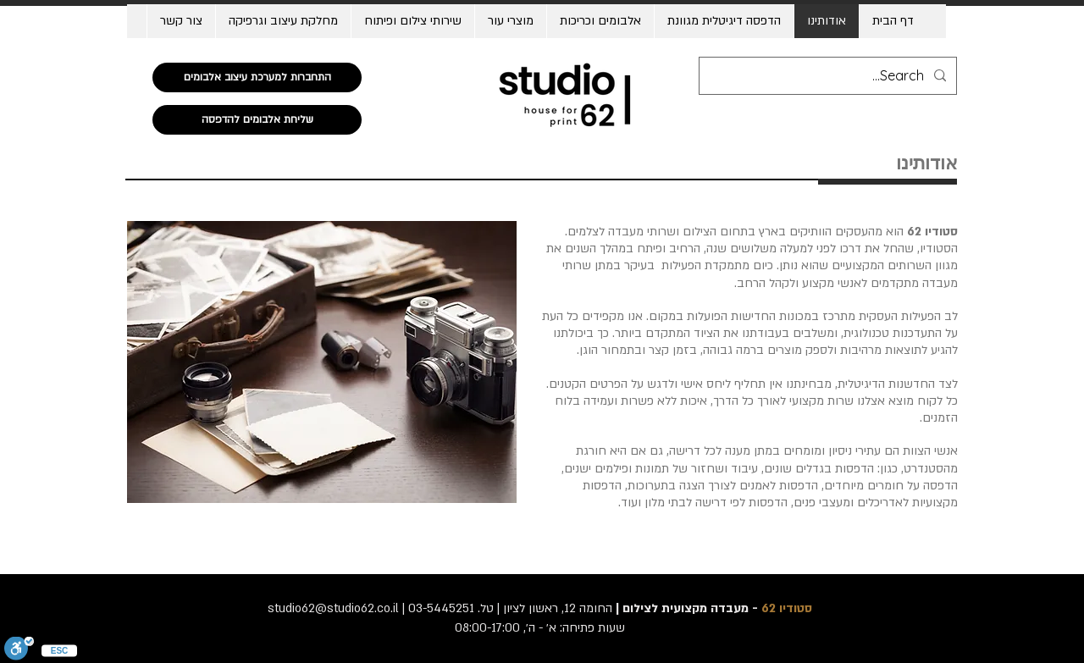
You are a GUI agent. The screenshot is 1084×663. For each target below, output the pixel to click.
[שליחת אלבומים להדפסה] (257, 120)
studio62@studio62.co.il (333, 608)
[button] (600, 21)
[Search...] (829, 76)
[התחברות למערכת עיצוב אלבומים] (257, 77)
